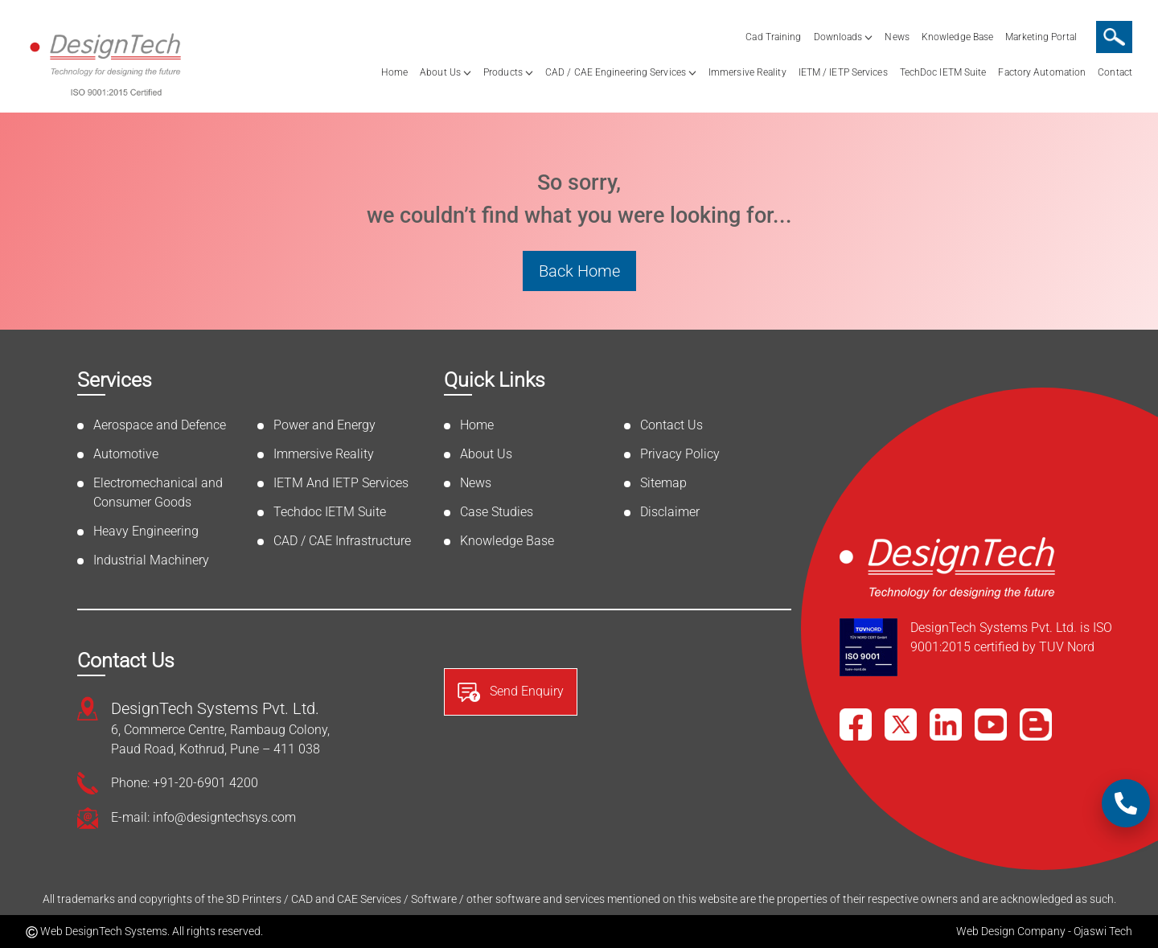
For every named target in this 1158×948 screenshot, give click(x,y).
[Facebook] (856, 724)
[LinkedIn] (946, 724)
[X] (901, 724)
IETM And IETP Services (341, 482)
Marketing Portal (1041, 37)
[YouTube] (991, 724)
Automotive (125, 454)
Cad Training (773, 37)
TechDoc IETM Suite (943, 72)
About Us (440, 72)
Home (394, 72)
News (897, 37)
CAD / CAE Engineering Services (615, 72)
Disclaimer (670, 511)
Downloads (838, 37)
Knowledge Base (957, 37)
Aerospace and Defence (159, 425)
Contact (1115, 72)
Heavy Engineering (146, 531)
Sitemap (663, 482)
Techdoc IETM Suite (329, 511)
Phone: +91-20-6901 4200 (184, 782)
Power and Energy (324, 425)
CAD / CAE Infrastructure (342, 540)
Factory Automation (1042, 72)
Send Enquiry (511, 692)
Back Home (579, 271)
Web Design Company (1011, 931)
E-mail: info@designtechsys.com (203, 817)
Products (503, 72)
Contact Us (671, 425)
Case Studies (496, 511)
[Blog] (1036, 724)
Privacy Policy (680, 454)
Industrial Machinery (151, 560)
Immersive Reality (747, 72)
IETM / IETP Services (843, 72)
